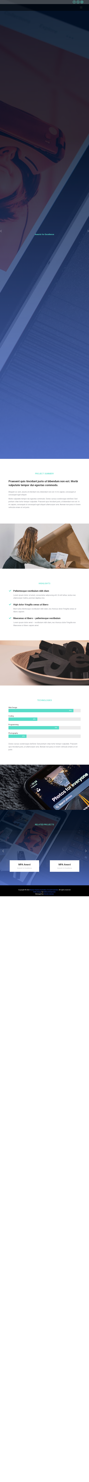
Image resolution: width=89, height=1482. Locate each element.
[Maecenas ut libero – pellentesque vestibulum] (10, 618)
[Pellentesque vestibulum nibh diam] (10, 590)
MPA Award (24, 864)
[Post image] (24, 848)
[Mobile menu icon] (81, 7)
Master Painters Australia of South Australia (44, 890)
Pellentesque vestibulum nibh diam (31, 591)
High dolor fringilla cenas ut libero (30, 604)
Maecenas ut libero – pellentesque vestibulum (36, 618)
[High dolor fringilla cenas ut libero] (10, 604)
